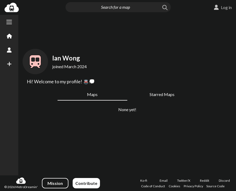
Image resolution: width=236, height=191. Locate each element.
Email (164, 181)
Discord (224, 181)
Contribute (86, 183)
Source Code (215, 186)
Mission (55, 183)
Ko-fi (143, 181)
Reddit (204, 181)
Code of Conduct (153, 186)
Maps (92, 94)
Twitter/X (183, 181)
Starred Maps (162, 94)
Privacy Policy (193, 186)
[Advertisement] (127, 29)
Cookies (174, 186)
